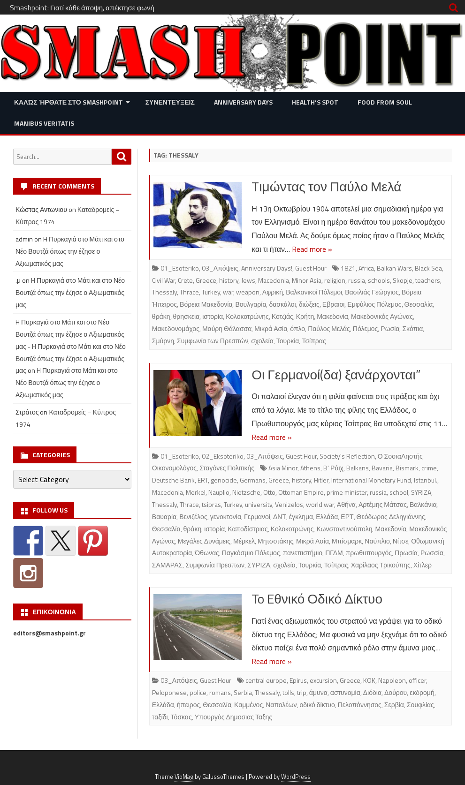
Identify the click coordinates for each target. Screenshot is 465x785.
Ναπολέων (281, 705)
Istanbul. (425, 480)
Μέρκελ (244, 541)
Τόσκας (181, 717)
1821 (348, 268)
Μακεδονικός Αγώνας (382, 316)
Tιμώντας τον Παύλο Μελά (326, 186)
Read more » (312, 249)
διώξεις (309, 304)
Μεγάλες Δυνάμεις (204, 541)
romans (220, 692)
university (258, 504)
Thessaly (164, 292)
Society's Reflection (347, 456)
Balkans (357, 468)
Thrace (189, 292)
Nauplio (218, 492)
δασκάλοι (282, 304)
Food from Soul (385, 102)
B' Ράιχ (333, 468)
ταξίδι (160, 717)
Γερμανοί (257, 516)
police (198, 692)
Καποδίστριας (248, 529)
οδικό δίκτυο (317, 705)
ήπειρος (188, 705)
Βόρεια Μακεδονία (206, 304)
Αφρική (272, 292)
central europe (266, 680)
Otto (269, 492)
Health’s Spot (315, 102)
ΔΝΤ (279, 516)
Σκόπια (412, 328)
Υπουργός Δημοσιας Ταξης (233, 717)
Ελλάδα (327, 516)
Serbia (243, 692)
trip (301, 692)
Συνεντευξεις (170, 102)
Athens (310, 468)
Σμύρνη (163, 341)
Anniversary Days (243, 102)
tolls (288, 692)
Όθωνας (207, 553)
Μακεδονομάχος (175, 328)
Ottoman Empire (301, 492)
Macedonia (273, 280)
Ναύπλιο (377, 541)
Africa (366, 268)
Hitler (321, 480)
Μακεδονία (332, 316)
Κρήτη (305, 316)
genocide (224, 480)
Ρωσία (390, 328)
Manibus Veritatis (44, 123)
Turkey (211, 292)
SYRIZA (421, 492)
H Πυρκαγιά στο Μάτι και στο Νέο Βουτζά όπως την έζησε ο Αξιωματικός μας (69, 251)
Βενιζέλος (193, 516)
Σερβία (394, 705)
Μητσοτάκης (275, 541)
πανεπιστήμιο (303, 553)
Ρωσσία (431, 553)
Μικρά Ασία (270, 328)
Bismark (407, 468)
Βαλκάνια (423, 504)
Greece (206, 280)
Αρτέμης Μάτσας (382, 504)
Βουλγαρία (250, 304)
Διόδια (372, 692)
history (228, 280)
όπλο (297, 328)
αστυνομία (345, 692)
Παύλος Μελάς (329, 328)
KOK (369, 680)
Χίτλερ (422, 565)
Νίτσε (400, 541)
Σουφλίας (420, 705)
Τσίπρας (314, 341)
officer (417, 680)
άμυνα (318, 692)
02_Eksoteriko (223, 456)
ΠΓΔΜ (334, 553)
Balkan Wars (394, 268)
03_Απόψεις (220, 268)
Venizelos (289, 504)
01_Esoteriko (179, 268)
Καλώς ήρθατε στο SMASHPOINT (68, 102)
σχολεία (262, 341)
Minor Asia (306, 280)
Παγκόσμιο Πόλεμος (251, 553)
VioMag (184, 776)
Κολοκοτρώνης (247, 316)
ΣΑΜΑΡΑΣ (167, 565)
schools (379, 280)
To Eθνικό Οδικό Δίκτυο (317, 599)
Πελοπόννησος (359, 705)
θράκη (161, 316)
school (398, 492)
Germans (253, 480)
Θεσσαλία (418, 304)
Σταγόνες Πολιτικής (226, 468)
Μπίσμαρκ (347, 541)
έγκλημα (301, 516)
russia (356, 280)
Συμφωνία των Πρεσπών (212, 341)
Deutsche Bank (173, 480)
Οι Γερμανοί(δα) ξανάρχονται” (336, 374)
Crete (185, 280)
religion (334, 280)
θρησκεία (186, 316)
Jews (248, 280)
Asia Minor (282, 468)
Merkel (196, 492)
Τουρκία (287, 341)
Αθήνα (346, 504)
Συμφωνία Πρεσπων (214, 565)
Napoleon (392, 680)
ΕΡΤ (347, 516)
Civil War (163, 280)
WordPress (296, 776)
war (228, 292)
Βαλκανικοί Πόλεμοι (314, 292)
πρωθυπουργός (369, 553)
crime (429, 468)
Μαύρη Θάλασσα (227, 328)
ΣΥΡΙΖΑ (258, 565)
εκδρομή (422, 692)
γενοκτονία (225, 516)
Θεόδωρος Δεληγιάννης (391, 516)
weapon (247, 292)
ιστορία (212, 316)
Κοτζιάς (282, 316)
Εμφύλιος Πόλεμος (374, 304)
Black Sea (428, 268)
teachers (427, 280)
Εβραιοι (333, 304)
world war (320, 504)
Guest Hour (311, 268)
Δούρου (395, 692)
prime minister (347, 492)
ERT (203, 480)
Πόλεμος (365, 328)
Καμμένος (248, 705)
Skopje (402, 280)
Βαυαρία (164, 516)
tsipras (211, 504)
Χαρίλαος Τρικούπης (381, 565)
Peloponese (169, 692)
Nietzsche (246, 492)
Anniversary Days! (266, 268)
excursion (323, 680)
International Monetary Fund (371, 480)
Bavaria (382, 468)
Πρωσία (406, 553)
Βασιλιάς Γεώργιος (372, 292)
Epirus (298, 680)
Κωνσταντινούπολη (344, 529)
